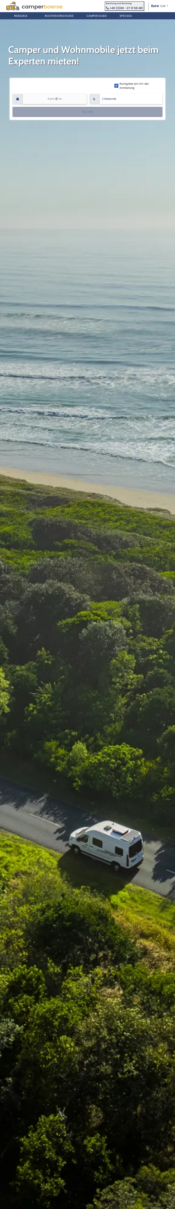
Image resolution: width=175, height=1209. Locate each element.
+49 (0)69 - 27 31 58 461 (124, 8)
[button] (159, 6)
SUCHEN (87, 112)
